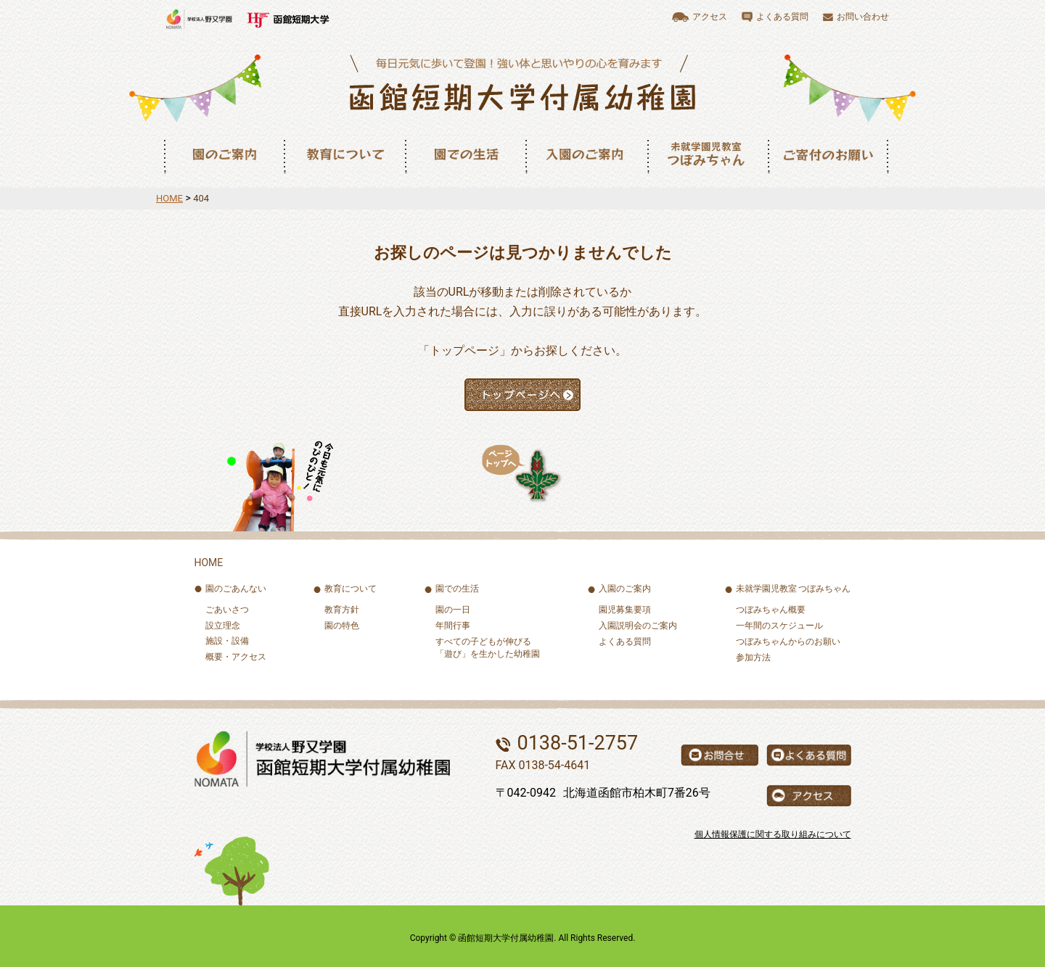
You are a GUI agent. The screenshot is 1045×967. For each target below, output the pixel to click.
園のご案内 (223, 154)
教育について (344, 154)
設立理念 (222, 626)
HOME (169, 198)
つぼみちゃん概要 (771, 610)
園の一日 (452, 610)
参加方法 (753, 657)
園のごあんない (235, 589)
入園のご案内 (586, 154)
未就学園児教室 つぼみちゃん (793, 589)
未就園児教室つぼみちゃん (707, 154)
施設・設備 (227, 641)
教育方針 (341, 610)
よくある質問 (625, 641)
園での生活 (465, 154)
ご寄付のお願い (828, 154)
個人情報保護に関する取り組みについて (772, 834)
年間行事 (452, 626)
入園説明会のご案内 (638, 626)
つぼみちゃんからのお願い (788, 641)
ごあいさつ (227, 610)
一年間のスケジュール (779, 626)
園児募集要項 (625, 610)
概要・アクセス (235, 657)
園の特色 (341, 626)
